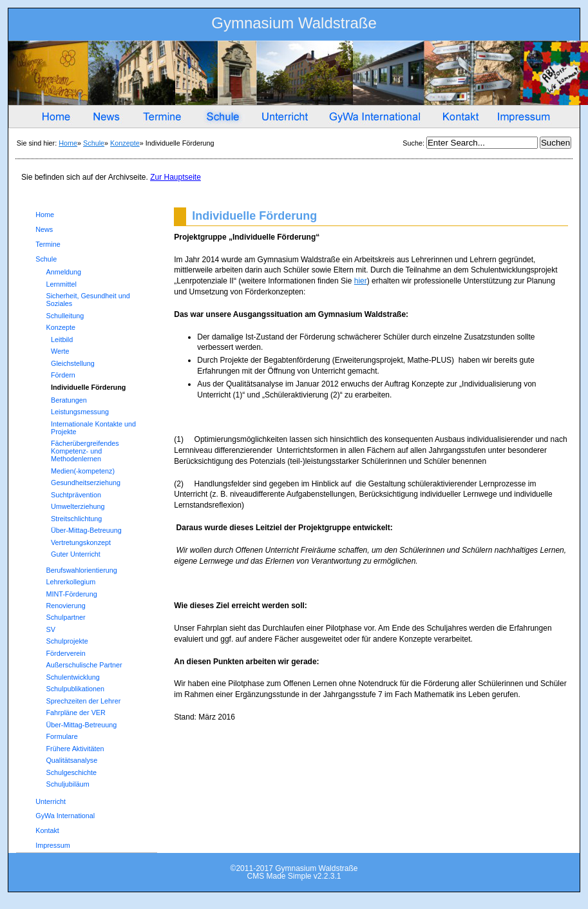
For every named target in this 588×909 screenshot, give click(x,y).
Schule (93, 143)
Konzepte (125, 143)
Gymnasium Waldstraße (294, 25)
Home (68, 143)
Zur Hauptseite (175, 177)
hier (360, 280)
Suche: (414, 143)
